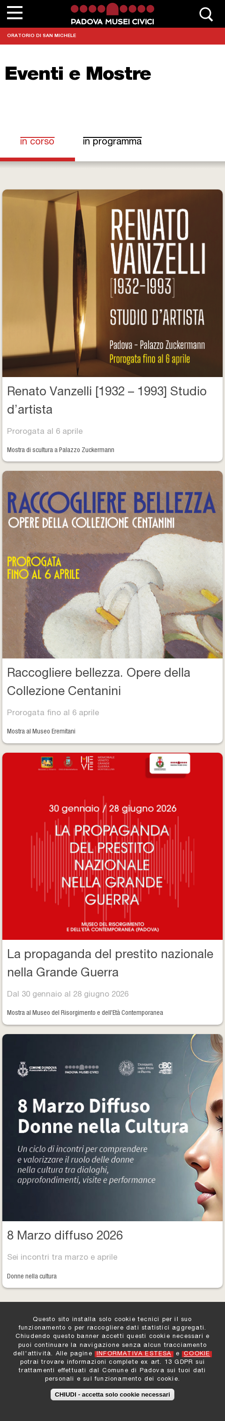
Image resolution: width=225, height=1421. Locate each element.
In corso (45, 142)
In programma (112, 142)
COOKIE (197, 1356)
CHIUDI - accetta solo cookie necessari (112, 1395)
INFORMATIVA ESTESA (134, 1356)
